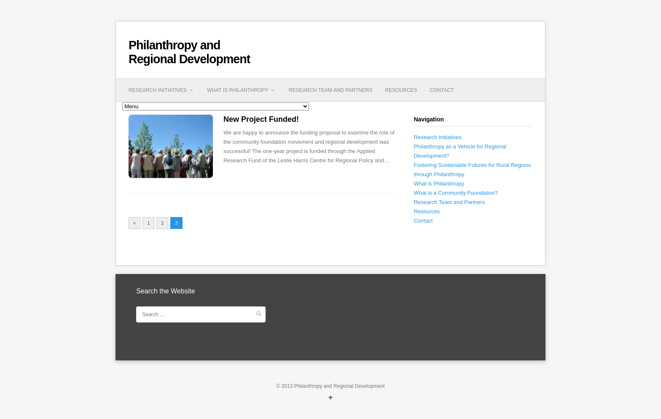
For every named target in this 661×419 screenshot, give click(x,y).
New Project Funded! (261, 119)
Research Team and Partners (331, 90)
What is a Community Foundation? (455, 193)
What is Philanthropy (241, 90)
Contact (442, 90)
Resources (401, 90)
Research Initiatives (161, 90)
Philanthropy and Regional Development (189, 52)
